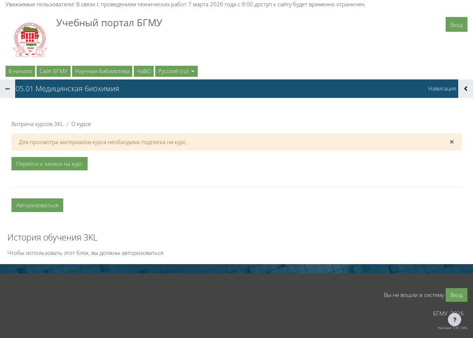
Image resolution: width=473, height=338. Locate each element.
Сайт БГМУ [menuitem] (54, 71)
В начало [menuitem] (20, 71)
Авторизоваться (37, 205)
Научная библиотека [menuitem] (102, 71)
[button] (176, 71)
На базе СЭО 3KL (452, 327)
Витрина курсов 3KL (37, 123)
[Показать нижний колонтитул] (454, 319)
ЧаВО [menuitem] (144, 71)
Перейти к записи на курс (49, 163)
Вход (456, 24)
